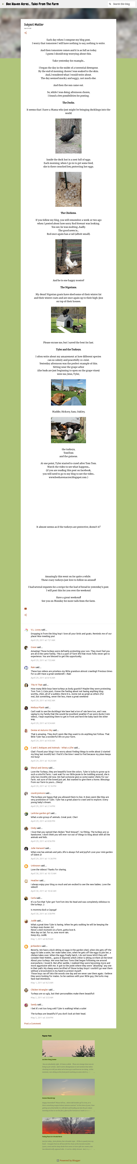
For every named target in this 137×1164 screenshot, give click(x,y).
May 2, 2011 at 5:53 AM (42, 997)
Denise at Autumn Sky (41, 730)
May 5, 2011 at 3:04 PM (42, 1017)
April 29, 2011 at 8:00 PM (43, 821)
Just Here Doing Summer (49, 1059)
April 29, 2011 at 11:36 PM (43, 858)
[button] (25, 33)
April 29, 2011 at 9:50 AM (43, 740)
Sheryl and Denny (39, 767)
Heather (35, 880)
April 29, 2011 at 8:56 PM (43, 841)
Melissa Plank (37, 707)
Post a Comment (32, 1023)
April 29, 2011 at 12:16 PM (43, 786)
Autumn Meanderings (48, 1098)
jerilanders (36, 946)
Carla (33, 898)
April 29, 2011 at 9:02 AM (43, 700)
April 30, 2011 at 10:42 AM (43, 891)
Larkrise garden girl (40, 813)
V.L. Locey (36, 629)
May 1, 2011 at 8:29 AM (42, 939)
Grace (33, 647)
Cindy (33, 828)
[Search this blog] (123, 4)
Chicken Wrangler (39, 989)
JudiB (33, 920)
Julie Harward (38, 848)
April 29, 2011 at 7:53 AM (43, 660)
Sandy (34, 1004)
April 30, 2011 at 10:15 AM (43, 873)
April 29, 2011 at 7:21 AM (43, 640)
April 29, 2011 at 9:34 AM (43, 723)
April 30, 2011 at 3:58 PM (43, 913)
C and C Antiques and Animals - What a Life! (52, 747)
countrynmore (38, 793)
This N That (36, 684)
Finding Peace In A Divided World (52, 1137)
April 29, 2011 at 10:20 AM (43, 760)
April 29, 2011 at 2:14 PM (43, 806)
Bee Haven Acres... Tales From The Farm (32, 4)
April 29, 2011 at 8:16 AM (43, 677)
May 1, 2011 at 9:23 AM (42, 982)
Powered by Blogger (68, 1160)
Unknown (35, 865)
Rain (33, 667)
